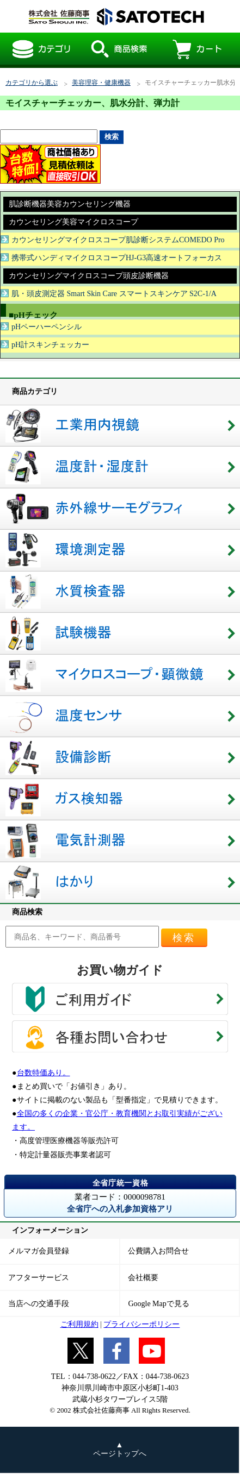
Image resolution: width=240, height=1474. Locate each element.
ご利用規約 (79, 1324)
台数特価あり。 (43, 1073)
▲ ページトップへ (119, 1449)
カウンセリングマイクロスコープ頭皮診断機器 (89, 276)
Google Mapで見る (158, 1304)
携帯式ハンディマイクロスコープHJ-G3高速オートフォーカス (116, 258)
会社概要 (143, 1278)
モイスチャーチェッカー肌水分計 (113, 16)
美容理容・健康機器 (101, 82)
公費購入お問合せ (158, 1251)
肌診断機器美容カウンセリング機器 (70, 204)
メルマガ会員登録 (38, 1251)
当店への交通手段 (38, 1304)
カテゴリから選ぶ (31, 82)
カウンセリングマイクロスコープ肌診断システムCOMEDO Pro (118, 240)
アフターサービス (38, 1278)
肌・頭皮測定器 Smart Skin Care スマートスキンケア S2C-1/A (114, 294)
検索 (184, 937)
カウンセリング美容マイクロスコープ (73, 222)
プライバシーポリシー (141, 1324)
